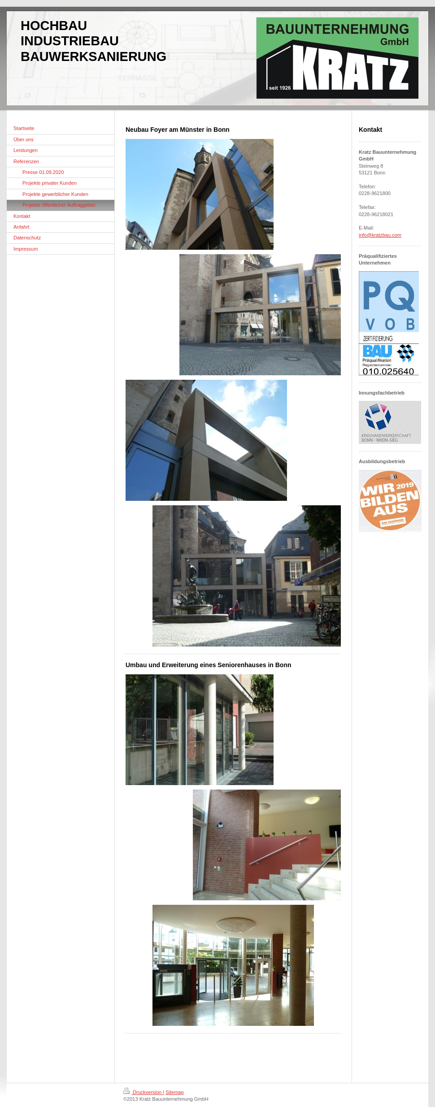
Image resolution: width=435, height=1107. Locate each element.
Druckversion (143, 1092)
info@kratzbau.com (380, 235)
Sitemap (174, 1092)
